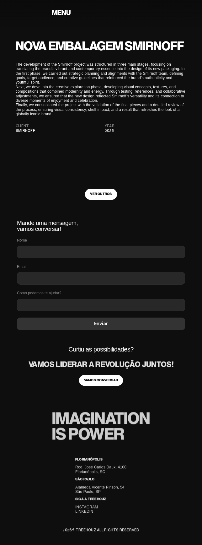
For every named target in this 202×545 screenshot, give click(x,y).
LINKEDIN (84, 512)
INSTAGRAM (86, 508)
